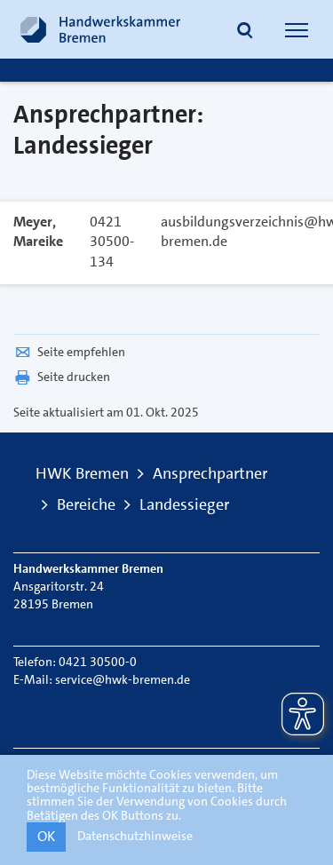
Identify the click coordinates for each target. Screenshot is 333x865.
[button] (245, 32)
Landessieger (184, 504)
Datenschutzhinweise (135, 836)
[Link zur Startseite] (100, 29)
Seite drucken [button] (61, 377)
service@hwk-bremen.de (122, 679)
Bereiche (86, 504)
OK (46, 836)
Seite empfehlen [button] (69, 352)
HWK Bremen (82, 473)
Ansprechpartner (210, 473)
